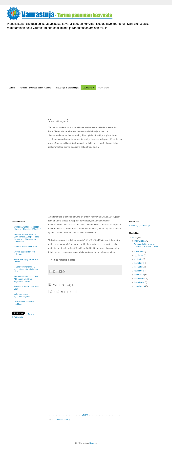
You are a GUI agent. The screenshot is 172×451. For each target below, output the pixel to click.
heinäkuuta (139, 263)
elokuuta (138, 259)
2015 (134, 237)
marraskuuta (140, 241)
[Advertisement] (86, 62)
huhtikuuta (139, 274)
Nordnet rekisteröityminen (25, 247)
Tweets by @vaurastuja (139, 226)
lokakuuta (139, 251)
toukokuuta (139, 271)
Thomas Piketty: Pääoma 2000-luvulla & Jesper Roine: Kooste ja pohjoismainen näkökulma (26, 238)
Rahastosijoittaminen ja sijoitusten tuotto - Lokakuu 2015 (26, 269)
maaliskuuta (140, 278)
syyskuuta (139, 255)
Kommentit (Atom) (62, 419)
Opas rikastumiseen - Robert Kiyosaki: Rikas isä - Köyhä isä (27, 228)
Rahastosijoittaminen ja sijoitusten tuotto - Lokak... (146, 245)
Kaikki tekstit (103, 88)
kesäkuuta (139, 267)
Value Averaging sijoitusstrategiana (22, 295)
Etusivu (12, 88)
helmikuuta (139, 282)
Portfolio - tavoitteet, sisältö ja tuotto (35, 88)
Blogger (92, 443)
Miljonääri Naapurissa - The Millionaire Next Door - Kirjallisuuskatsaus (26, 279)
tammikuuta (139, 286)
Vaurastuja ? (88, 88)
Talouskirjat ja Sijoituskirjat (66, 88)
